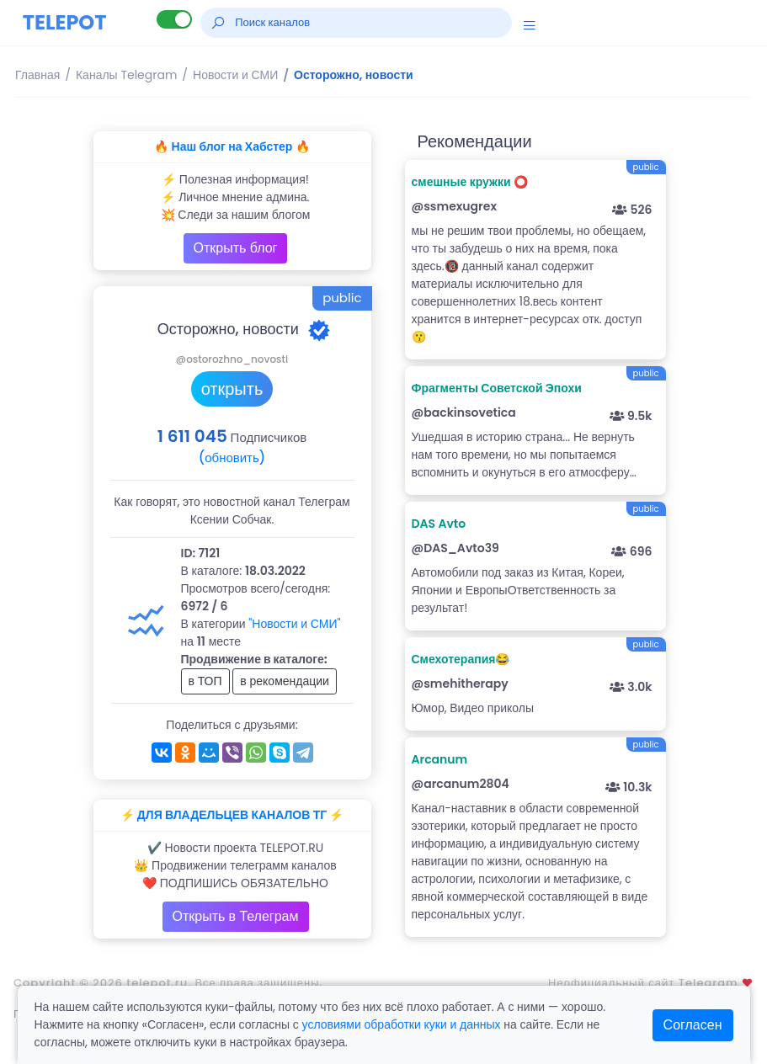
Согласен (692, 1025)
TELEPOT (65, 22)
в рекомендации (284, 681)
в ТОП (205, 681)
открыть (232, 389)
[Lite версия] (174, 19)
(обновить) (232, 457)
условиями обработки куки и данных (401, 1024)
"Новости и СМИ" (294, 623)
